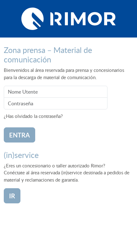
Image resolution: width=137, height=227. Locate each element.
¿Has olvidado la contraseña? (33, 116)
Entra (19, 135)
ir (12, 195)
